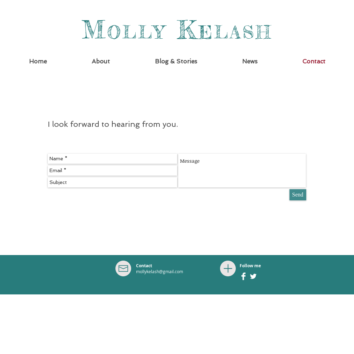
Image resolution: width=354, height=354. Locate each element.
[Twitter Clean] (253, 276)
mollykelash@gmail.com (159, 271)
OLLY (136, 32)
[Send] (297, 194)
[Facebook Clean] (243, 276)
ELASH (235, 32)
